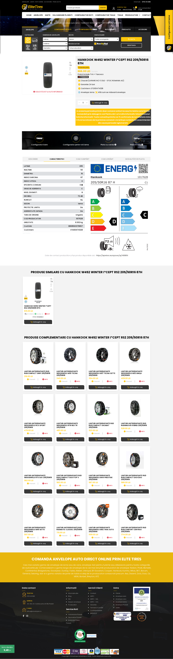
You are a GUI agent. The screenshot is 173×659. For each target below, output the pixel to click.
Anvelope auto (121, 596)
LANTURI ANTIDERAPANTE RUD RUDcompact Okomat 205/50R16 (101, 425)
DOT (47, 314)
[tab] (30, 29)
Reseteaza (131, 45)
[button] (108, 140)
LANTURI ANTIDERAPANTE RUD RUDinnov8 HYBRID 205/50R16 (134, 424)
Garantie (93, 605)
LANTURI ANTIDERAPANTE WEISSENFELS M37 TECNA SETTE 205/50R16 (102, 373)
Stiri (69, 599)
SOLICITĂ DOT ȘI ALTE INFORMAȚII (47, 92)
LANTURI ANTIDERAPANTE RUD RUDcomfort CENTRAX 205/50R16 (133, 530)
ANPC (92, 596)
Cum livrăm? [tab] (107, 159)
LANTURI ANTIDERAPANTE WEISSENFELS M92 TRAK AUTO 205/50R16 (101, 530)
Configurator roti (84, 15)
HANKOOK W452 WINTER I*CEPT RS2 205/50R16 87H (101, 23)
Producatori (72, 605)
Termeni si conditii (96, 608)
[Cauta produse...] (82, 7)
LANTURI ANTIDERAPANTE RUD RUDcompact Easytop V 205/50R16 (69, 478)
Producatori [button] (132, 15)
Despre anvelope (74, 602)
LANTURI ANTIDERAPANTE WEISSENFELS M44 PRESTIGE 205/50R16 (100, 478)
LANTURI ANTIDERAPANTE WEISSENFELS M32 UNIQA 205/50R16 (131, 373)
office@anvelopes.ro (33, 611)
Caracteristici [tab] (57, 159)
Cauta (131, 39)
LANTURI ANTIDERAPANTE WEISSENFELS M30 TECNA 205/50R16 (67, 373)
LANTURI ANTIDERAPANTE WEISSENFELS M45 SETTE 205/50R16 (34, 530)
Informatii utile (73, 593)
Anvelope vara (121, 599)
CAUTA (103, 8)
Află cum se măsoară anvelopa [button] (110, 92)
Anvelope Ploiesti (122, 605)
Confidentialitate (96, 611)
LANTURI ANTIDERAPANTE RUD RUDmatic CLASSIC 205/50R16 (69, 529)
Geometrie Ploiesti (74, 618)
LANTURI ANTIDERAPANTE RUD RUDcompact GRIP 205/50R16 (37, 372)
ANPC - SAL (94, 599)
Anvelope (38, 15)
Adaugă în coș (99, 103)
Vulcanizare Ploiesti (62, 15)
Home (28, 15)
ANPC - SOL (94, 602)
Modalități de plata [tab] (135, 159)
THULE (120, 15)
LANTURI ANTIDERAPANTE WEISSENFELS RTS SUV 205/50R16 (38, 477)
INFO (45, 379)
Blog (69, 596)
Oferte (118, 593)
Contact (146, 15)
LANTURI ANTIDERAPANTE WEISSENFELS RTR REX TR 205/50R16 (67, 425)
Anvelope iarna (121, 602)
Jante (47, 15)
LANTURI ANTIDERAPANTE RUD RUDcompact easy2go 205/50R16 (133, 478)
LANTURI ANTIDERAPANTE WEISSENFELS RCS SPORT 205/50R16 (34, 425)
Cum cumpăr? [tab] (82, 159)
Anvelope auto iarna (71, 23)
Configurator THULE (105, 15)
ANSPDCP (93, 613)
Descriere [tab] (33, 159)
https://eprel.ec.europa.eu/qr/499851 (112, 255)
